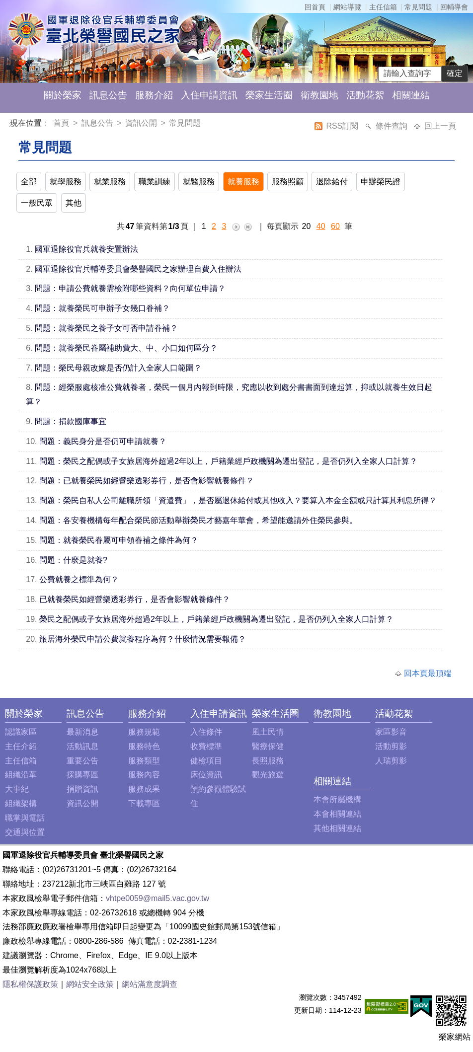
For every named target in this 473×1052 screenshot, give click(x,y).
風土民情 (268, 732)
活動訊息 (82, 746)
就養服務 (243, 181)
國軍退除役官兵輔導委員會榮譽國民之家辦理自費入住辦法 (138, 269)
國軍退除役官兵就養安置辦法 (86, 249)
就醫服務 (199, 181)
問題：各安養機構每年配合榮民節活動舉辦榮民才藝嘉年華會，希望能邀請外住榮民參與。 (198, 520)
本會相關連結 (337, 814)
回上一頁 (440, 126)
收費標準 (206, 746)
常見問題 (418, 7)
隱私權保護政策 (30, 984)
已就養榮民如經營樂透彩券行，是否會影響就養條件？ (134, 599)
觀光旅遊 (268, 774)
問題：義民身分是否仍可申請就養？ (102, 441)
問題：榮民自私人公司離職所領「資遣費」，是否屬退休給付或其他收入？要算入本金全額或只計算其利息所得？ (238, 500)
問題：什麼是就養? (73, 560)
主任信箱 (383, 7)
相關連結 (411, 95)
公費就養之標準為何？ (79, 579)
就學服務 (65, 181)
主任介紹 (21, 746)
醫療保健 (268, 746)
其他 (73, 203)
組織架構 (21, 803)
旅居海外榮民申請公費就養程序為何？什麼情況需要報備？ (142, 639)
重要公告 (82, 760)
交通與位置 (25, 832)
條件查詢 (392, 126)
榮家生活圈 (269, 95)
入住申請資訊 (209, 95)
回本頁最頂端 (428, 673)
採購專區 (82, 774)
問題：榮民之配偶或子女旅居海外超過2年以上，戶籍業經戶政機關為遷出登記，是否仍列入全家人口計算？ (228, 461)
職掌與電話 (25, 818)
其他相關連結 (337, 828)
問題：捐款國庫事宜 (70, 421)
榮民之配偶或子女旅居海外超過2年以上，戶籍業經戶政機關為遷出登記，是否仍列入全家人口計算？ (216, 619)
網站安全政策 (90, 984)
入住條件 (206, 732)
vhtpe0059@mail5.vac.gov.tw (157, 898)
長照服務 (268, 760)
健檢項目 (206, 760)
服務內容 (144, 774)
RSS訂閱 (343, 126)
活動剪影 (391, 746)
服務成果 (144, 789)
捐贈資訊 (82, 789)
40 (320, 226)
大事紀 (17, 789)
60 (335, 226)
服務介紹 (154, 95)
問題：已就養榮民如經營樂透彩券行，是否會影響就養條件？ (146, 480)
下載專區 (144, 803)
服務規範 (144, 732)
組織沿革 (21, 774)
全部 (29, 181)
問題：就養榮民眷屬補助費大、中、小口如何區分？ (126, 348)
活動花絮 (365, 95)
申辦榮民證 (380, 181)
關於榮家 (62, 95)
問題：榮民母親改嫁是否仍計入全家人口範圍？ (118, 368)
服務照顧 (288, 181)
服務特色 (144, 746)
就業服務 (110, 181)
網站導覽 (347, 7)
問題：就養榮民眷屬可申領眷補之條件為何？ (118, 540)
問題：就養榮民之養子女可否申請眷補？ (106, 328)
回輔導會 (454, 7)
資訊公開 (141, 123)
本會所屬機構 (337, 799)
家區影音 (391, 732)
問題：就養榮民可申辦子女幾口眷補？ (102, 308)
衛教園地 (319, 95)
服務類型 (144, 760)
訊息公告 (108, 95)
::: (11, 124)
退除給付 (332, 181)
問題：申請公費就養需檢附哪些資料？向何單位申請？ (130, 288)
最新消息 (82, 732)
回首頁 (315, 7)
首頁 (62, 123)
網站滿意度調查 (149, 984)
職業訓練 (154, 181)
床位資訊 (206, 774)
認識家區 (21, 732)
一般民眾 (37, 203)
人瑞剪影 (391, 760)
